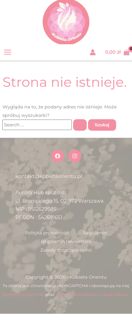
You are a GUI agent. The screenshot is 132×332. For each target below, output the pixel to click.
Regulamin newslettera (66, 241)
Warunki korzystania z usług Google (92, 294)
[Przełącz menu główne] (8, 52)
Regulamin (95, 232)
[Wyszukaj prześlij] (80, 125)
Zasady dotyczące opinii (65, 250)
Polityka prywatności (47, 232)
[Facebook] (57, 156)
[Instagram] (74, 156)
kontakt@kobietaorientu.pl (49, 176)
